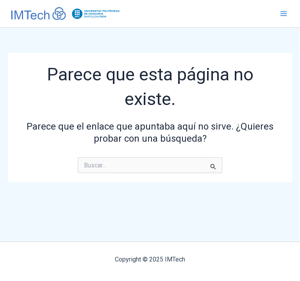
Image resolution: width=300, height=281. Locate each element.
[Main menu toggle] (283, 13)
